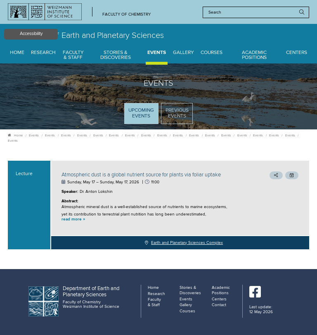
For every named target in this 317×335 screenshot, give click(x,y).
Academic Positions (254, 55)
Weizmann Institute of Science (91, 306)
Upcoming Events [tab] (143, 116)
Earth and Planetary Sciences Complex (187, 242)
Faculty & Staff (73, 55)
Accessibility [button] (31, 34)
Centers (296, 53)
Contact (219, 304)
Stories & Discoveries (115, 55)
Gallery (183, 53)
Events (156, 53)
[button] (152, 220)
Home (17, 53)
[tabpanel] (158, 205)
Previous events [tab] (177, 113)
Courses (211, 53)
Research (43, 53)
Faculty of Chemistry (126, 14)
